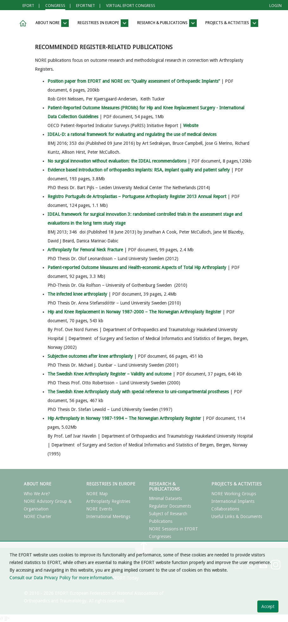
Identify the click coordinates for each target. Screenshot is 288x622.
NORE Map (97, 493)
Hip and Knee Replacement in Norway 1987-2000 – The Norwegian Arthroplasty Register (134, 311)
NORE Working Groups (233, 493)
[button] (22, 23)
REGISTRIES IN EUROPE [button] (103, 23)
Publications (160, 521)
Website (190, 125)
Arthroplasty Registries (108, 501)
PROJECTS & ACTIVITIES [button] (231, 23)
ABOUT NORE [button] (52, 23)
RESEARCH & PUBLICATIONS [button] (167, 23)
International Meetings (108, 516)
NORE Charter (37, 516)
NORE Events (99, 508)
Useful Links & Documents (236, 516)
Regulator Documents (170, 506)
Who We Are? (37, 493)
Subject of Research (168, 513)
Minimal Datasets (165, 498)
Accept (267, 606)
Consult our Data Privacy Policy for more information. (62, 577)
